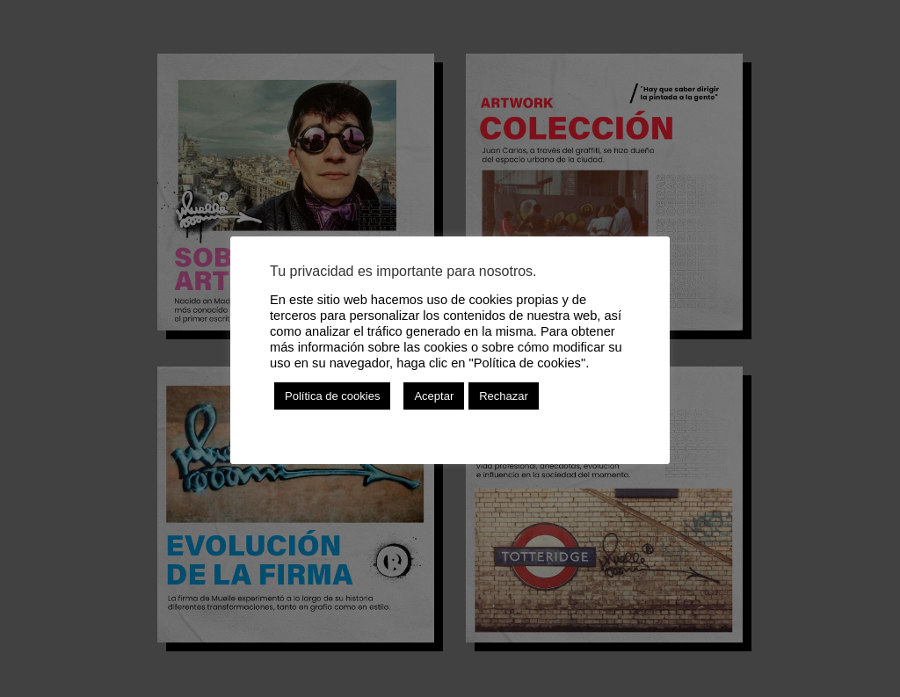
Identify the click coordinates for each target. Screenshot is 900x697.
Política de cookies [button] (332, 396)
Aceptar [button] (434, 396)
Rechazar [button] (503, 396)
